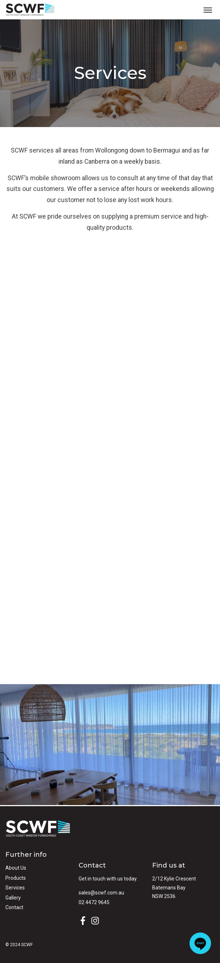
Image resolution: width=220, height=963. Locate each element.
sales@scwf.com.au (101, 893)
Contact (14, 907)
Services (15, 887)
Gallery (13, 898)
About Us (15, 868)
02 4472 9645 (94, 902)
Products (15, 878)
